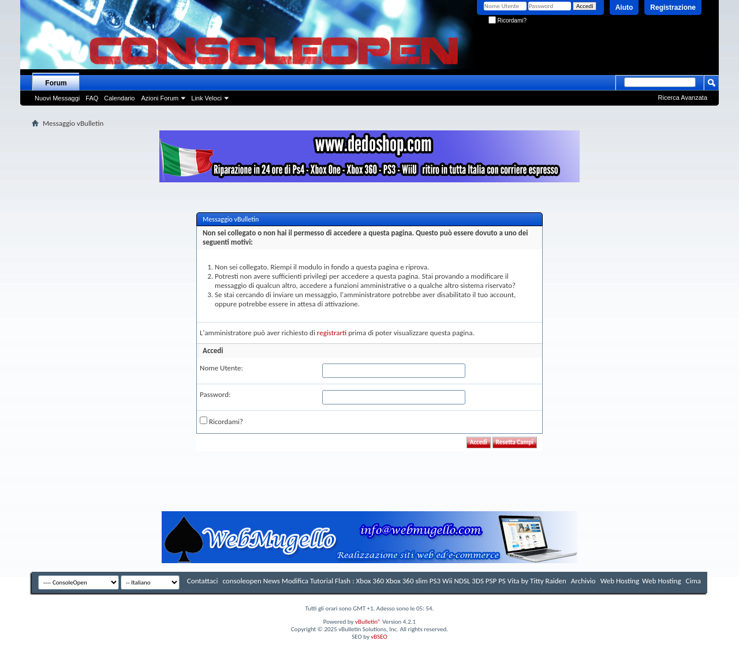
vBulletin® (368, 621)
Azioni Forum (159, 98)
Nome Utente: (221, 368)
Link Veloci (206, 98)
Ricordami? (507, 20)
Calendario (119, 98)
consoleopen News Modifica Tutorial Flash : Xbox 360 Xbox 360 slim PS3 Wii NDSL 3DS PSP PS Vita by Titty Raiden (394, 580)
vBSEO (379, 636)
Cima (693, 580)
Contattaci (202, 580)
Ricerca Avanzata (682, 97)
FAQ (91, 98)
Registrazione (673, 7)
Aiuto (624, 7)
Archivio (583, 580)
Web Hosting (619, 580)
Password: (215, 394)
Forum (55, 83)
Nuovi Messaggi (57, 98)
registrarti (332, 332)
